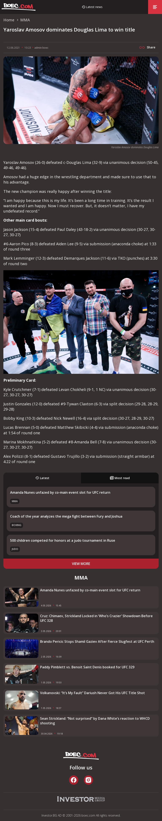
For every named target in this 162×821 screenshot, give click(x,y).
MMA (15, 501)
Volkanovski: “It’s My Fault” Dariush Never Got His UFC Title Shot (92, 693)
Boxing (16, 525)
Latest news (94, 7)
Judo (15, 549)
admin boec (41, 47)
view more (81, 563)
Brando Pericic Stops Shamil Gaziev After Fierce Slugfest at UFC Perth (97, 641)
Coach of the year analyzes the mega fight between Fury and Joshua (66, 516)
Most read (120, 478)
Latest (42, 478)
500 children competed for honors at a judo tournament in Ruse (62, 540)
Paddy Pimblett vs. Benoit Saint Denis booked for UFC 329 (87, 667)
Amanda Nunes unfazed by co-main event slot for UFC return (60, 492)
